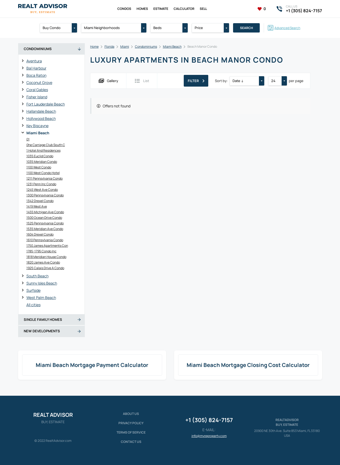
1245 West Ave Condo (42, 189)
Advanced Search (287, 28)
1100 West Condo (38, 167)
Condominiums (146, 46)
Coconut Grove (39, 82)
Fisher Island (36, 96)
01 (28, 139)
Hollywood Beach (41, 118)
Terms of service (131, 432)
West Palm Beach (41, 297)
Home (94, 46)
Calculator (184, 8)
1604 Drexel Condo (40, 234)
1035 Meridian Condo (41, 161)
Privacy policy (130, 423)
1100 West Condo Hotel (43, 173)
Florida (109, 46)
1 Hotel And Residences (43, 150)
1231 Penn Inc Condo (41, 184)
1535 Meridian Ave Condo (44, 229)
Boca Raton (36, 75)
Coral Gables (37, 89)
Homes (142, 8)
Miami (124, 46)
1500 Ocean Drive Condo (44, 217)
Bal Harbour (36, 68)
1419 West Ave (36, 206)
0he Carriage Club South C (45, 145)
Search (246, 28)
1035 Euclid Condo (39, 156)
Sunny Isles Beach (41, 283)
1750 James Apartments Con (47, 245)
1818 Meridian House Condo (46, 256)
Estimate (160, 8)
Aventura (34, 60)
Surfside (33, 290)
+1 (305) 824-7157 (209, 420)
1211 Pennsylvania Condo (44, 178)
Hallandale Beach (41, 111)
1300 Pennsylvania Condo (45, 195)
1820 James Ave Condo (43, 262)
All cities (33, 304)
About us (131, 413)
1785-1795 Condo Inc (41, 251)
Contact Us (131, 441)
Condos (124, 8)
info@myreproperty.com (209, 436)
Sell (203, 8)
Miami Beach (37, 132)
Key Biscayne (37, 125)
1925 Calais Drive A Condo (45, 268)
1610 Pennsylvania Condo (44, 240)
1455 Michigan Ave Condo (45, 212)
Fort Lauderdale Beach (45, 104)
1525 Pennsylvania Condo (45, 223)
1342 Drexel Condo (40, 201)
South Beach (37, 275)
